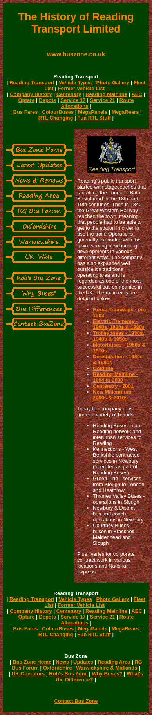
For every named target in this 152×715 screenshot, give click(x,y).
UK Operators (28, 674)
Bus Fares (25, 112)
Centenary (68, 94)
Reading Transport (31, 82)
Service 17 (72, 100)
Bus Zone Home (32, 662)
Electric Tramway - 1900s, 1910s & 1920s (119, 324)
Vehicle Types (75, 82)
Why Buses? (107, 674)
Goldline (103, 368)
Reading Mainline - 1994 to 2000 (115, 377)
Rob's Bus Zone (68, 674)
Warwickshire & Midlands (106, 668)
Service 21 (102, 100)
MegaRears (125, 112)
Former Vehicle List (81, 88)
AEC (136, 94)
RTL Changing (55, 118)
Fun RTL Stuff (94, 118)
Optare (26, 100)
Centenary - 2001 (113, 386)
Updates (83, 662)
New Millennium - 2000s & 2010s (113, 395)
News (62, 662)
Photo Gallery (113, 82)
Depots (47, 100)
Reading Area (114, 662)
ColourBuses (58, 112)
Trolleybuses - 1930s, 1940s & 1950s (118, 336)
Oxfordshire (57, 668)
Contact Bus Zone (76, 701)
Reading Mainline (106, 94)
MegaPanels (92, 112)
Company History (31, 94)
